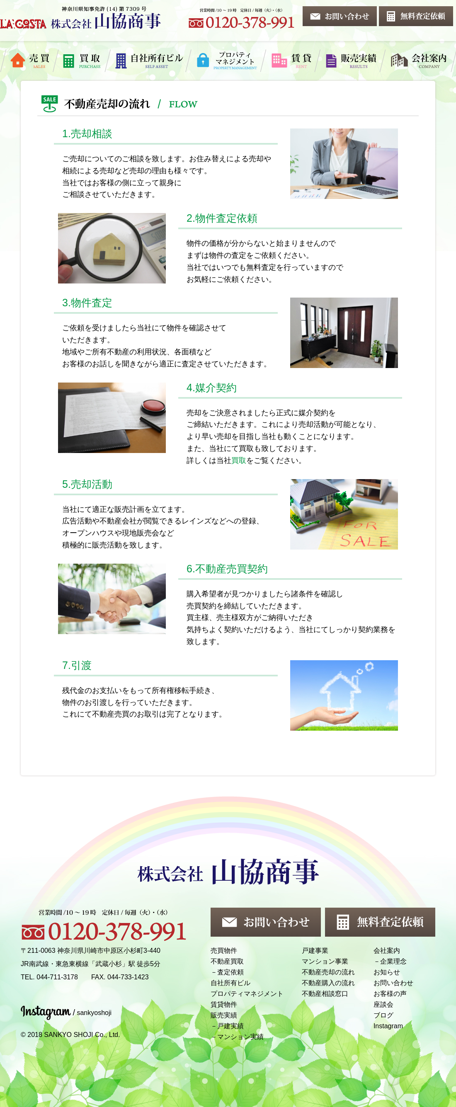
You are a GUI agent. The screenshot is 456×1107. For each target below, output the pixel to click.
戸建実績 (230, 1025)
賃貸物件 (224, 1004)
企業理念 (393, 961)
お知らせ (387, 972)
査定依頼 (230, 972)
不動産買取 (227, 961)
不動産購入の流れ (328, 982)
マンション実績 (240, 1036)
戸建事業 (315, 950)
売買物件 (224, 950)
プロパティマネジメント (247, 993)
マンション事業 (325, 961)
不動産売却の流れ (328, 972)
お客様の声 (390, 993)
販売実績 (224, 1015)
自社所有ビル (230, 982)
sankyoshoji (94, 1012)
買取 (238, 460)
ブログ (383, 1015)
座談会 (383, 1004)
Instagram (388, 1025)
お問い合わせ (393, 982)
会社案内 (387, 950)
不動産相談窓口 (325, 993)
